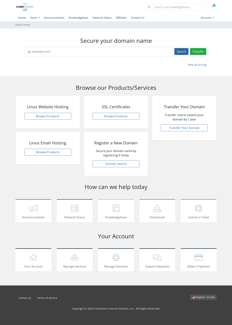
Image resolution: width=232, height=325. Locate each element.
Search (181, 52)
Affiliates (121, 17)
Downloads (157, 211)
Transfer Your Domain (184, 128)
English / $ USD (203, 297)
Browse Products (47, 116)
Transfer (198, 52)
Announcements (54, 17)
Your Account (33, 260)
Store (34, 17)
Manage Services (75, 260)
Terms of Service (47, 298)
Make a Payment (199, 260)
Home (22, 17)
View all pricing (197, 64)
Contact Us (137, 17)
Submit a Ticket (199, 211)
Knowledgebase (78, 17)
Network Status (102, 17)
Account (206, 17)
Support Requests (157, 260)
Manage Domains (116, 260)
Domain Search (116, 164)
